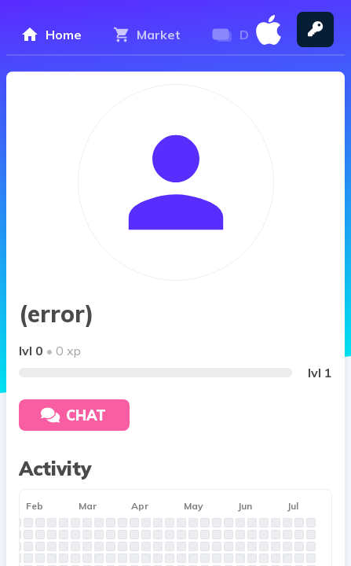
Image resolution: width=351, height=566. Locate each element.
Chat (73, 415)
